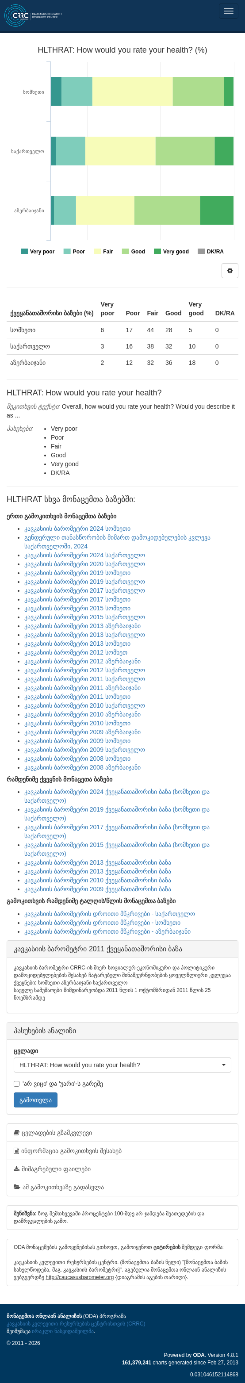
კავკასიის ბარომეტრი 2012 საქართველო (84, 670)
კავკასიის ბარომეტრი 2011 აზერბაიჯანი (82, 687)
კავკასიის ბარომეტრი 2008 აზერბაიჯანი (82, 767)
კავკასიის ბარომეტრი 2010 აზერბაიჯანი (82, 714)
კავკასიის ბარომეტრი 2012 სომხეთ (75, 652)
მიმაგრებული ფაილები (52, 1168)
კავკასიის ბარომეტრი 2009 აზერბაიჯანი (82, 732)
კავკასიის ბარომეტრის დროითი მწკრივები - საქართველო (109, 913)
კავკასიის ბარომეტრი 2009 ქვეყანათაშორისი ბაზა (97, 889)
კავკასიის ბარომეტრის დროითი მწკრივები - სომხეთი (102, 922)
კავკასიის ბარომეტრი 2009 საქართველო (84, 749)
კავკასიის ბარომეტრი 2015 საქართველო (84, 617)
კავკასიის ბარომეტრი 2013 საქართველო (84, 634)
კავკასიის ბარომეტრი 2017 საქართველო (84, 590)
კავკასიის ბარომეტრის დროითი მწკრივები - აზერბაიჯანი (107, 931)
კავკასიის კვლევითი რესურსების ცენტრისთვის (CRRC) (76, 1324)
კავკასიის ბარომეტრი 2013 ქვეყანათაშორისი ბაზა (97, 862)
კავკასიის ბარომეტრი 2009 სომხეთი (77, 740)
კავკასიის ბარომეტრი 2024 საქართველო (84, 555)
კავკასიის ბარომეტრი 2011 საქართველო (84, 678)
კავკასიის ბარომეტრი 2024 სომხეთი (77, 528)
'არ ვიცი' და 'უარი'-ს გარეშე (58, 1083)
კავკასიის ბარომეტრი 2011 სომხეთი (77, 696)
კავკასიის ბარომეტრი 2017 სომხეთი (77, 599)
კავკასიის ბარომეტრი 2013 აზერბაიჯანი (82, 625)
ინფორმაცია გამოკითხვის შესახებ (68, 1150)
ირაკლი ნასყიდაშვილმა (62, 1331)
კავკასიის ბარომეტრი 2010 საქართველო (84, 705)
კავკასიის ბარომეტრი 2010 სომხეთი (77, 723)
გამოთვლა (35, 1099)
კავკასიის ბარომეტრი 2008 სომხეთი (77, 758)
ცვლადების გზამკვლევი (53, 1132)
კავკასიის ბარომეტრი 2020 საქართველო (84, 563)
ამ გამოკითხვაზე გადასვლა (59, 1187)
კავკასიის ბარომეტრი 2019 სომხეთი (77, 572)
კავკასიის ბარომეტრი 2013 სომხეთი (77, 643)
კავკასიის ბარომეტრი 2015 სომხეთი (77, 608)
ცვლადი (26, 1050)
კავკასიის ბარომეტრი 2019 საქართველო (84, 581)
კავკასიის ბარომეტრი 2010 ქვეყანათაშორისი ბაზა (97, 880)
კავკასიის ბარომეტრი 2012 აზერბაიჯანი (82, 661)
